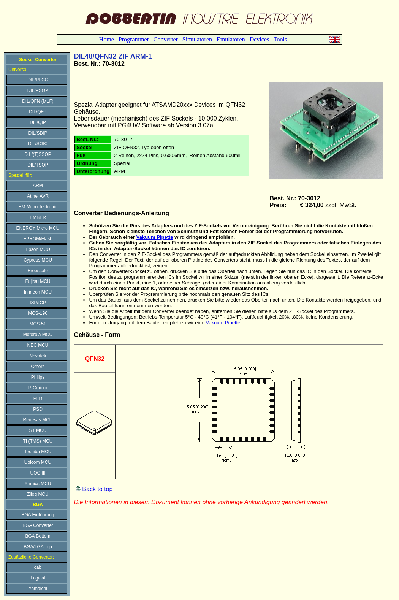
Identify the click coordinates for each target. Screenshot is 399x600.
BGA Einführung (37, 514)
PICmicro (37, 387)
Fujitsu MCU (37, 281)
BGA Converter (37, 525)
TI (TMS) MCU (38, 441)
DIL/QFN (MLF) (38, 101)
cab (37, 567)
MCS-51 (37, 324)
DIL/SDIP (37, 133)
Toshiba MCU (37, 451)
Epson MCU (37, 249)
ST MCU (38, 430)
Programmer (134, 39)
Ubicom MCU (37, 462)
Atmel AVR (38, 196)
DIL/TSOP (37, 165)
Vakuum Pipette (154, 237)
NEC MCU (38, 345)
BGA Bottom (37, 536)
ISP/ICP (38, 302)
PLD (37, 398)
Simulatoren (197, 39)
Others (37, 366)
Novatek (37, 356)
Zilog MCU (38, 494)
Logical (37, 578)
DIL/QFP (38, 111)
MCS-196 (38, 313)
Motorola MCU (37, 334)
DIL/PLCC (37, 80)
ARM (38, 185)
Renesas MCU (37, 419)
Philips (37, 377)
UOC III (37, 473)
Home (106, 39)
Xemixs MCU (37, 483)
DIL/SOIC (38, 143)
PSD (38, 409)
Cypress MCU (38, 260)
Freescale (38, 270)
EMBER (38, 217)
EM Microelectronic (37, 207)
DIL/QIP (38, 122)
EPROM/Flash (37, 238)
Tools (280, 39)
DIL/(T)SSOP (37, 154)
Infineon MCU (38, 292)
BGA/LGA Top (38, 546)
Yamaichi (37, 588)
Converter (166, 39)
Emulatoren (231, 39)
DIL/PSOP (37, 90)
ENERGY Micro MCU (38, 228)
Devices (259, 39)
